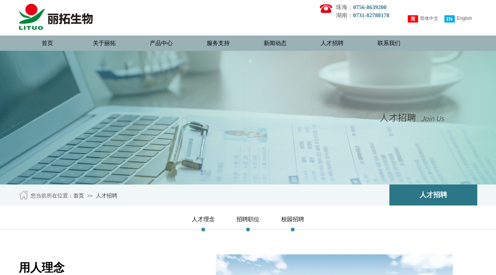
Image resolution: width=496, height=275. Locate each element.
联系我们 (389, 43)
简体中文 (423, 19)
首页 (47, 43)
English (458, 19)
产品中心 (161, 43)
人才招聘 (332, 43)
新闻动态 (275, 43)
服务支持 (218, 43)
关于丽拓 (104, 43)
